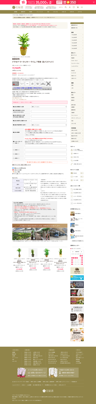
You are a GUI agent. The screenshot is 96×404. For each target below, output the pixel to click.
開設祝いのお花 (27, 363)
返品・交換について (80, 357)
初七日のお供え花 (52, 359)
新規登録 (78, 359)
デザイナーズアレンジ (76, 118)
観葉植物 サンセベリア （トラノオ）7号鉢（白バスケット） (60, 261)
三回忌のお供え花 (64, 354)
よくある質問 (78, 363)
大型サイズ (73, 78)
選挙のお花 (35, 357)
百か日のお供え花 (52, 363)
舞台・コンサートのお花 (38, 359)
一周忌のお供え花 (64, 352)
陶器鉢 (72, 58)
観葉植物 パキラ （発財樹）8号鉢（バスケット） (19, 261)
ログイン (61, 7)
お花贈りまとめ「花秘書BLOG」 (78, 240)
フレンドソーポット (75, 63)
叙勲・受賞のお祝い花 (37, 356)
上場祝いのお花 (36, 352)
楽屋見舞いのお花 (37, 361)
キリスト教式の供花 (64, 357)
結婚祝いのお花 (36, 364)
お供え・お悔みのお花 (76, 133)
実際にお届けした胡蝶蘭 (36, 381)
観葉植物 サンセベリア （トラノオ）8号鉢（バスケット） (33, 260)
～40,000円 (74, 43)
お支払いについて (79, 354)
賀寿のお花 (73, 138)
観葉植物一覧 (74, 28)
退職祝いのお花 (36, 354)
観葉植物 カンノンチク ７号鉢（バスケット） (46, 260)
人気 (72, 88)
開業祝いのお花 (27, 357)
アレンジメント (74, 115)
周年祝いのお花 (27, 364)
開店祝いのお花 (27, 361)
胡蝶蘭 (72, 107)
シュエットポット (74, 66)
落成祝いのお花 (27, 354)
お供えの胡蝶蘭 (51, 352)
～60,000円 (74, 48)
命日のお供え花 (51, 357)
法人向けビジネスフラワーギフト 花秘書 (20, 381)
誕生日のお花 (74, 135)
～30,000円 (74, 40)
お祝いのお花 (74, 130)
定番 (72, 85)
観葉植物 (28, 17)
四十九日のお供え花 (52, 361)
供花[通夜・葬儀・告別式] (65, 363)
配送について (78, 356)
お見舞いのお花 (74, 141)
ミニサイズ (73, 73)
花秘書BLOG (74, 381)
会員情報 (78, 361)
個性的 (72, 100)
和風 (72, 94)
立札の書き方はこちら (17, 98)
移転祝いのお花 (27, 352)
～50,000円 (74, 45)
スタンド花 (73, 123)
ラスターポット (74, 60)
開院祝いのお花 (27, 359)
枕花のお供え (51, 354)
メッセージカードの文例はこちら (19, 99)
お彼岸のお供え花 (64, 361)
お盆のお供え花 (63, 359)
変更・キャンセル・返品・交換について (21, 164)
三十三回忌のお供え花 (65, 356)
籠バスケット (74, 55)
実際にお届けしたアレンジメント (62, 381)
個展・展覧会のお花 (37, 363)
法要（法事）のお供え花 (53, 356)
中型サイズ (73, 75)
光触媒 (72, 112)
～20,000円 (74, 37)
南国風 (72, 97)
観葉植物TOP (74, 25)
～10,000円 (74, 34)
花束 (72, 120)
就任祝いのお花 (27, 356)
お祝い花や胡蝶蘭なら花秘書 (19, 17)
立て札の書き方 (79, 352)
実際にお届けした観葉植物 (48, 381)
